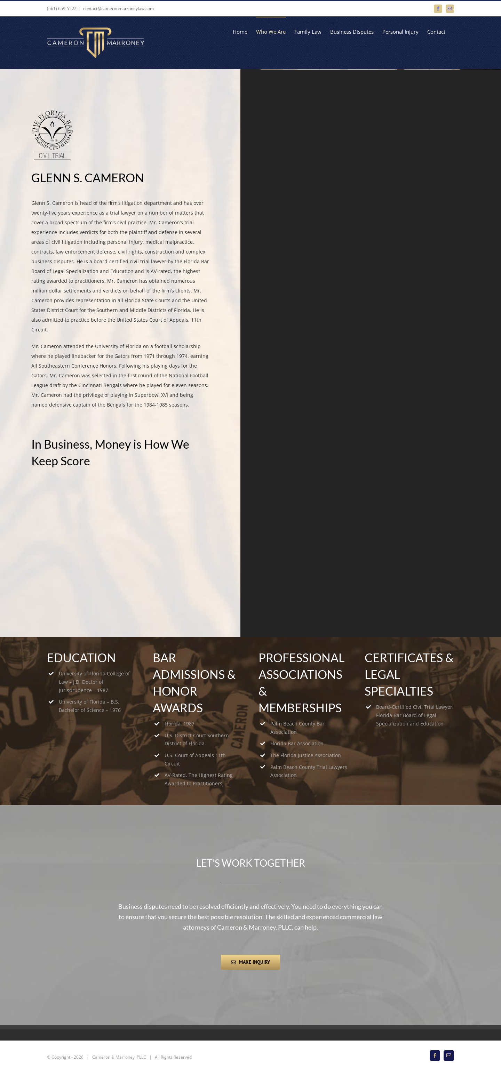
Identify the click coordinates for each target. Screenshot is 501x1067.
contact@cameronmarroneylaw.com (118, 8)
